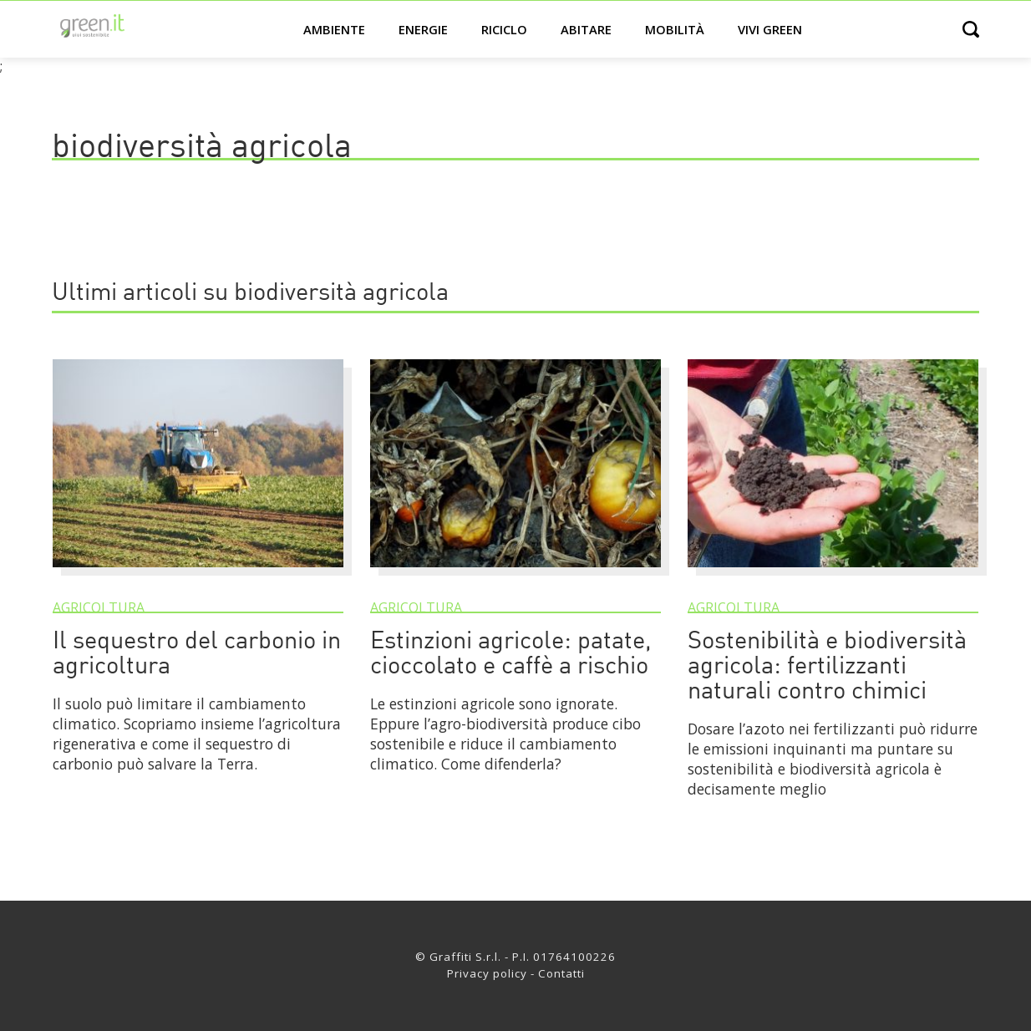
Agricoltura (99, 607)
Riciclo (504, 29)
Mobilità (674, 29)
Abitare (586, 29)
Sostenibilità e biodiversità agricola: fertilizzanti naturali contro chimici (827, 667)
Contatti (561, 973)
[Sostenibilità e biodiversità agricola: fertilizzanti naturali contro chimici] (833, 575)
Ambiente (334, 29)
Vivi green (770, 29)
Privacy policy (487, 973)
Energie (423, 29)
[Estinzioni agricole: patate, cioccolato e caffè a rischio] (515, 575)
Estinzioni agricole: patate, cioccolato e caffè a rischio (511, 654)
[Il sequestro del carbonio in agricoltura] (198, 575)
